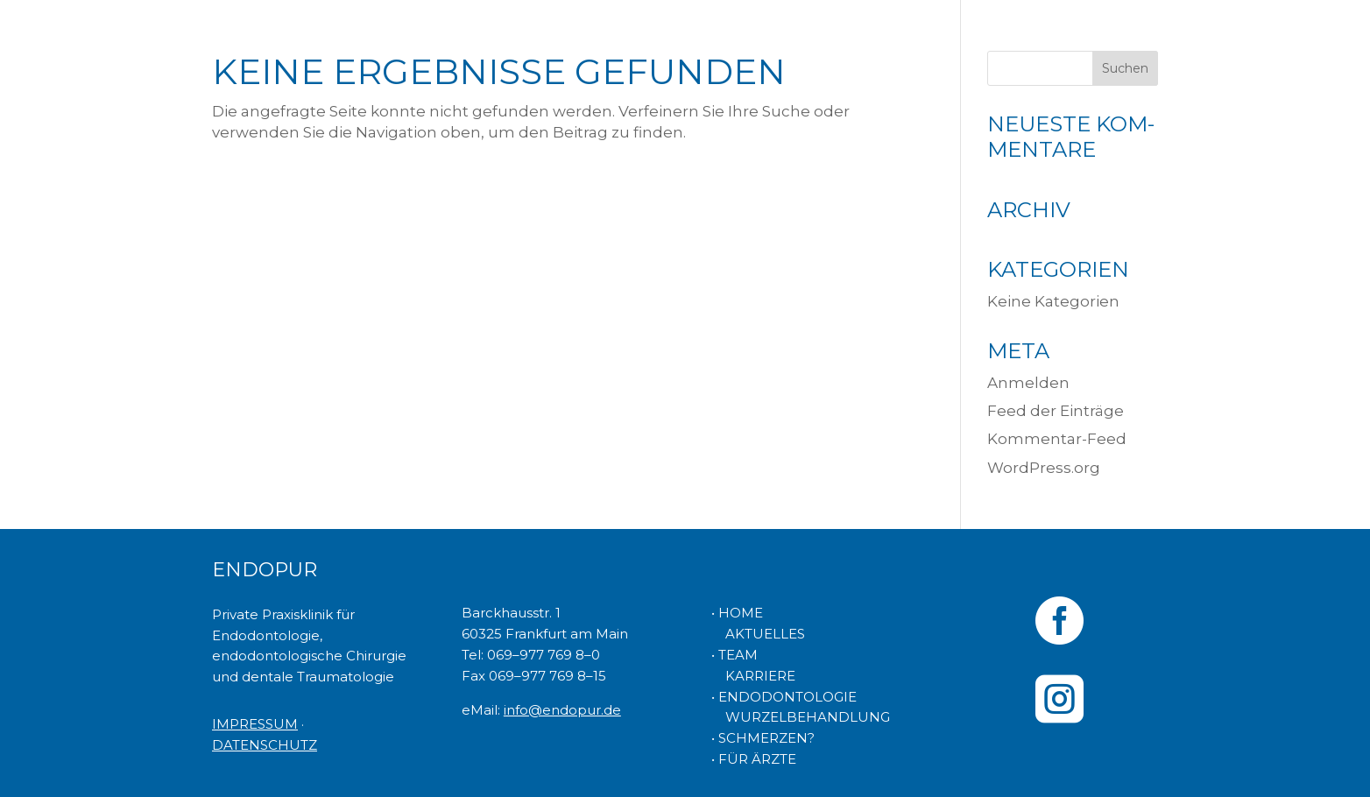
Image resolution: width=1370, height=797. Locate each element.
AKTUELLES (758, 633)
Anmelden (1028, 382)
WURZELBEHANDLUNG (800, 717)
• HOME (737, 612)
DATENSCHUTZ (264, 745)
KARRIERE (753, 675)
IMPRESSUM (255, 724)
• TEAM (734, 654)
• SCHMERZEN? (763, 738)
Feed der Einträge (1055, 411)
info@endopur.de (562, 710)
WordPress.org (1043, 467)
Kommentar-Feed (1056, 439)
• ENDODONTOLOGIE (784, 696)
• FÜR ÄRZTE (753, 759)
